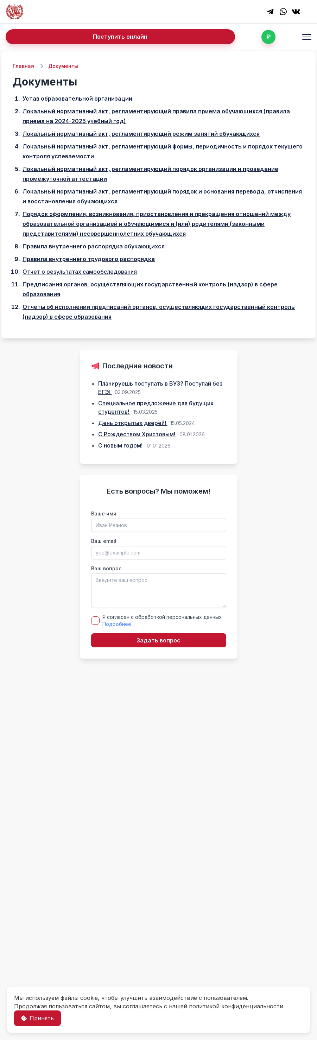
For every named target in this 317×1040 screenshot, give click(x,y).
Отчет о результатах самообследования (80, 271)
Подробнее (116, 624)
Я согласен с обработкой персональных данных (162, 620)
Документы (63, 66)
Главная (23, 66)
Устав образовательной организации (78, 98)
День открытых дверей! (132, 422)
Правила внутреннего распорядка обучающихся (94, 246)
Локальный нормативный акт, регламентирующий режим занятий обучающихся (141, 133)
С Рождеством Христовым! (137, 434)
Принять (37, 1018)
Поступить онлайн (120, 36)
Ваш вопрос (106, 568)
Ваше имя (103, 513)
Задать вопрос (158, 640)
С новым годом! (121, 445)
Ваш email (103, 541)
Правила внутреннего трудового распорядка (89, 258)
